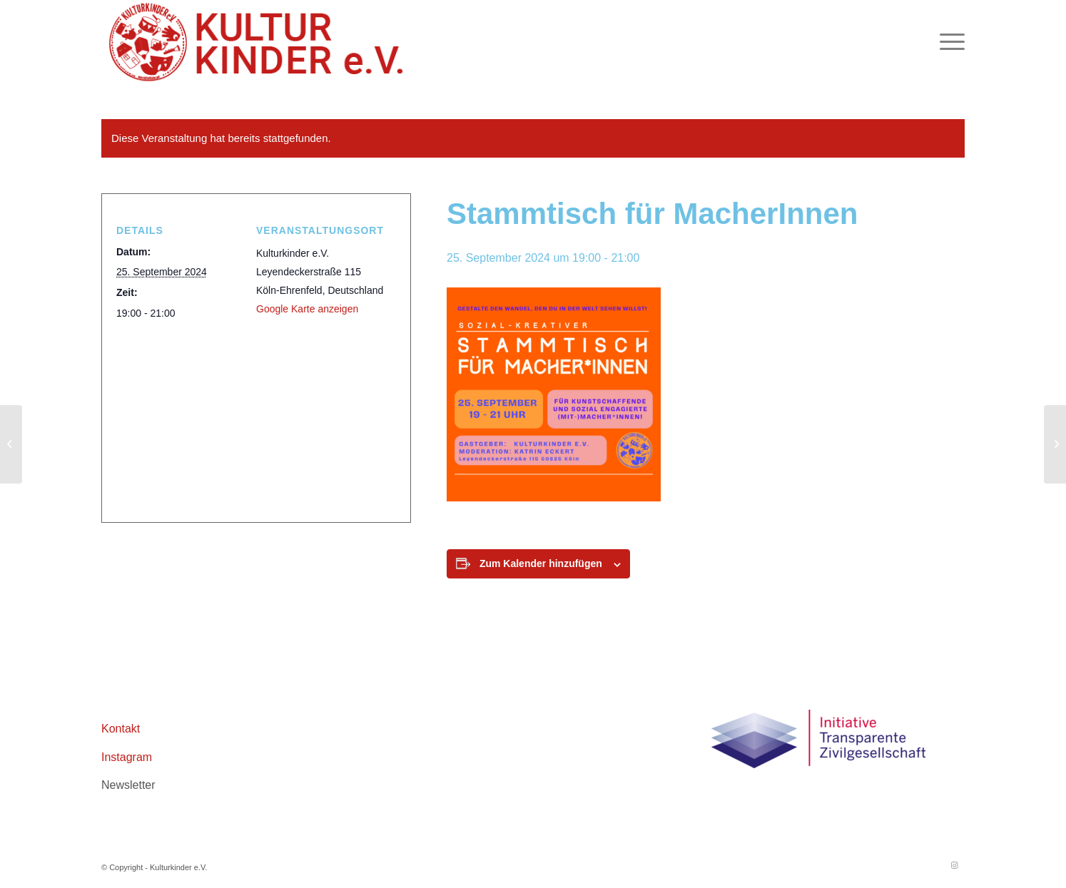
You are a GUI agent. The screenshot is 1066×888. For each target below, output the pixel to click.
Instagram (126, 757)
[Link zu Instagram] (954, 865)
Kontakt (120, 729)
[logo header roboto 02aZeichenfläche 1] (257, 42)
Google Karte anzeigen (307, 309)
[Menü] (947, 42)
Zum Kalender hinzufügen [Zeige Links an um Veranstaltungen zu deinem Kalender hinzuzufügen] (540, 563)
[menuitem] (947, 42)
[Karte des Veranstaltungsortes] (250, 415)
